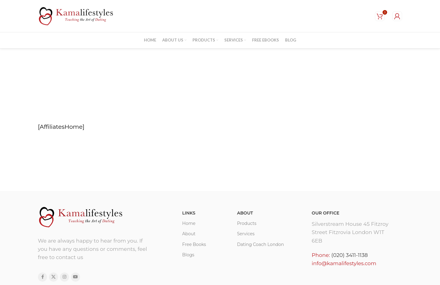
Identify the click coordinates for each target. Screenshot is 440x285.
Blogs (188, 255)
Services (246, 233)
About (188, 233)
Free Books (194, 244)
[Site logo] (76, 15)
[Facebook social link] (42, 277)
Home (188, 223)
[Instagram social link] (64, 277)
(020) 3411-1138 (349, 255)
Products (246, 223)
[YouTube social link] (75, 277)
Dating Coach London (260, 244)
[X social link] (53, 277)
